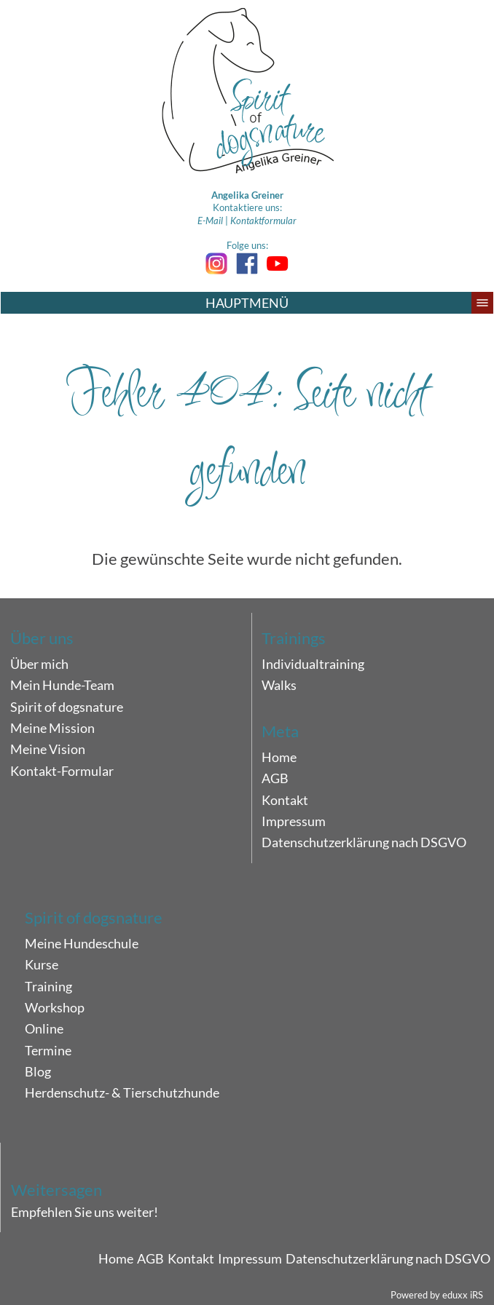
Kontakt (285, 800)
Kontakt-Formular (62, 771)
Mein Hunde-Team (62, 685)
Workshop (55, 1007)
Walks (279, 685)
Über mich (39, 664)
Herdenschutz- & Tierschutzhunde (122, 1092)
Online (44, 1028)
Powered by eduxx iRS (437, 1295)
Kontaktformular (263, 220)
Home (279, 757)
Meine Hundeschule (81, 943)
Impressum (294, 821)
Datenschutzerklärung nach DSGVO (364, 842)
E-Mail (210, 220)
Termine (48, 1050)
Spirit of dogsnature (66, 707)
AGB (275, 778)
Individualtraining (313, 664)
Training (48, 986)
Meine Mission (52, 728)
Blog (38, 1071)
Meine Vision (47, 749)
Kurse (41, 964)
